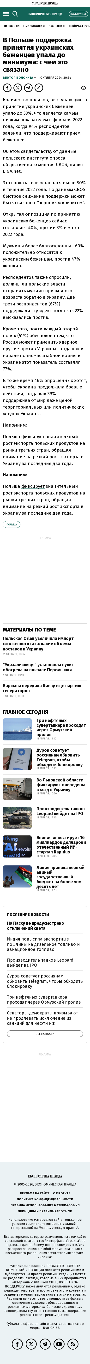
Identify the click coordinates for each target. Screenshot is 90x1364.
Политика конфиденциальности (45, 1199)
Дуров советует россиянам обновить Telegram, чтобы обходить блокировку (59, 757)
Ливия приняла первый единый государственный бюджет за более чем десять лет (60, 877)
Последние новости (28, 914)
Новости (11, 26)
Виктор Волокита (18, 77)
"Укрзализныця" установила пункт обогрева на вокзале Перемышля (38, 667)
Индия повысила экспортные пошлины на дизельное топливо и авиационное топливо (43, 944)
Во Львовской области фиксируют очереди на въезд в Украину (60, 784)
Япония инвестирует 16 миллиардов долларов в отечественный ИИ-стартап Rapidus (61, 844)
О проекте (61, 1193)
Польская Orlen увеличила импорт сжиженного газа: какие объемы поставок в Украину (38, 643)
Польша (11, 524)
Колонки (56, 26)
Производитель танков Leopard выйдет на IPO (60, 811)
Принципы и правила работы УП (45, 1211)
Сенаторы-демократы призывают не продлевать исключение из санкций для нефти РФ (42, 1018)
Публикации (34, 26)
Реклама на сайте (34, 1193)
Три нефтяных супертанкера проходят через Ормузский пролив (61, 727)
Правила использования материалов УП (45, 1205)
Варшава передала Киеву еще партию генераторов (42, 688)
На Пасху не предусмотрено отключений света (35, 926)
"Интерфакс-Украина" (62, 1241)
